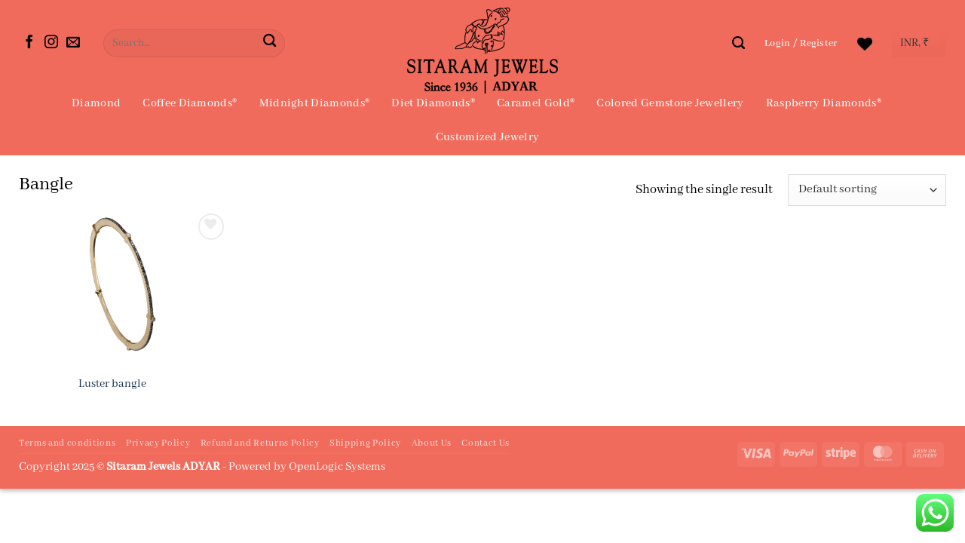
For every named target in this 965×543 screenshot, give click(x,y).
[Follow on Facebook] (29, 43)
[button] (801, 43)
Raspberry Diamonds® (823, 103)
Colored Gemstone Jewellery (669, 103)
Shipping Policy (365, 443)
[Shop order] (867, 190)
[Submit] (269, 43)
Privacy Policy (158, 443)
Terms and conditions (67, 443)
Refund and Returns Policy (260, 443)
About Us (432, 443)
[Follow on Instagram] (51, 43)
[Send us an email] (73, 43)
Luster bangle (112, 384)
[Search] (738, 43)
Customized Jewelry (488, 137)
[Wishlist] (864, 43)
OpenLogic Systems (337, 467)
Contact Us (485, 443)
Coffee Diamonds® (189, 103)
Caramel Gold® (535, 103)
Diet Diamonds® (432, 103)
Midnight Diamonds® (314, 103)
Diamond (96, 103)
